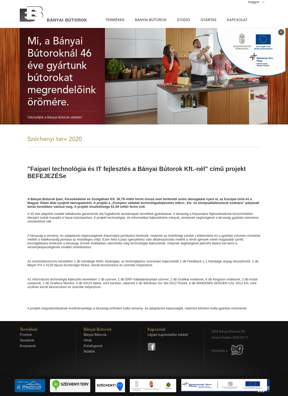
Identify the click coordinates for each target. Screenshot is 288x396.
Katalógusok (93, 346)
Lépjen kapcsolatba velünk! (168, 335)
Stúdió (183, 20)
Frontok (26, 335)
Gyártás (209, 20)
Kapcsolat (237, 20)
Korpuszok (28, 346)
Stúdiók (89, 351)
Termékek (114, 20)
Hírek (88, 340)
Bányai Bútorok (151, 20)
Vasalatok (27, 340)
